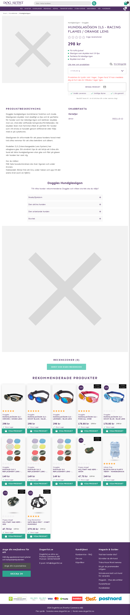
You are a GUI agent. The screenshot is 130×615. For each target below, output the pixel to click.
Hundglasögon (24, 13)
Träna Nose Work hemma (110, 562)
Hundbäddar (104, 588)
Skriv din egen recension (66, 367)
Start (5, 13)
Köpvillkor (80, 562)
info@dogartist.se (54, 563)
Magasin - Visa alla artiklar (111, 580)
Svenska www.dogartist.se (58, 611)
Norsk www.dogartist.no (83, 611)
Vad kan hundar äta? (108, 554)
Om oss (79, 558)
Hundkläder (13, 13)
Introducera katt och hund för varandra (110, 574)
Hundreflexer (104, 584)
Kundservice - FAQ (84, 554)
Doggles (85, 23)
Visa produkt (13, 431)
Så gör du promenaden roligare (109, 567)
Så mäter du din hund (108, 558)
